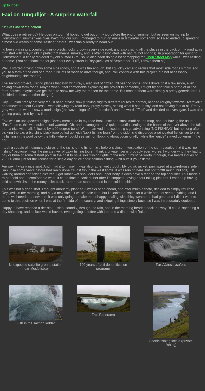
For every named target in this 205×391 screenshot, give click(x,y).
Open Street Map (159, 57)
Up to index (10, 5)
